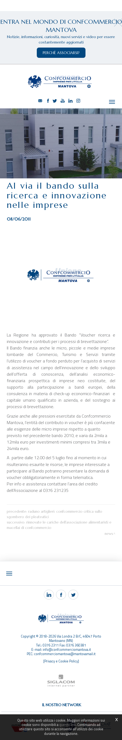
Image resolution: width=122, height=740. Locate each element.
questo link (67, 724)
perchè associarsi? (61, 52)
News (109, 533)
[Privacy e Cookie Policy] (61, 661)
